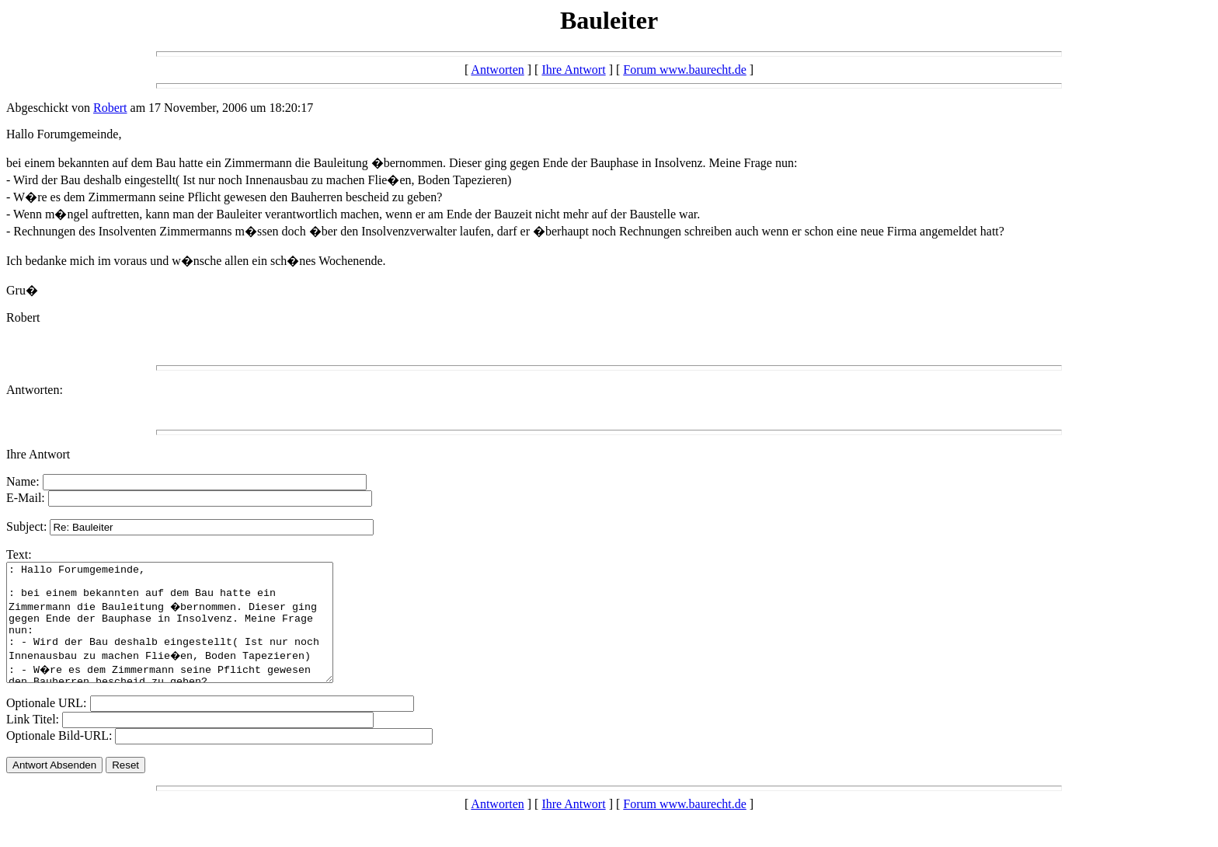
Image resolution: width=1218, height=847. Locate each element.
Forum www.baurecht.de (684, 69)
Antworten (497, 69)
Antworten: (34, 389)
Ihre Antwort (573, 69)
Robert (110, 107)
